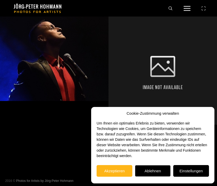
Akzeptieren (114, 171)
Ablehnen (152, 171)
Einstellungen (191, 171)
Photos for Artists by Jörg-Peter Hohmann (44, 181)
